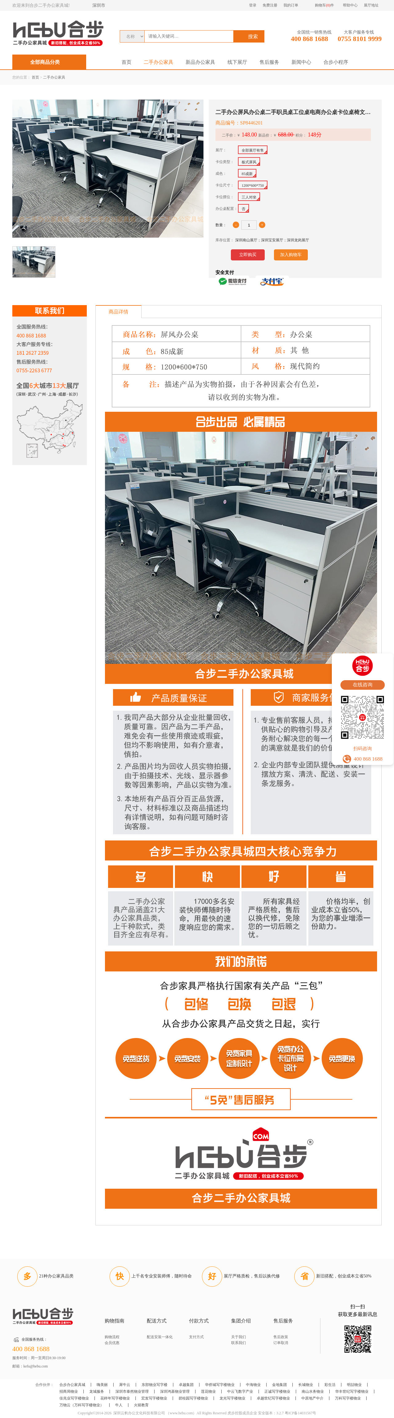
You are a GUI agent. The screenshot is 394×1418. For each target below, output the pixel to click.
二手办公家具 (158, 62)
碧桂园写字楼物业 (193, 1398)
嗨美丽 (102, 1385)
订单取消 (280, 1343)
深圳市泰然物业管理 (132, 1391)
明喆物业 (354, 1385)
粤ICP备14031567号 (300, 1413)
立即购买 (247, 254)
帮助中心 (350, 5)
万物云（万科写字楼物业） (81, 1405)
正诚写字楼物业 (277, 1391)
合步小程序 (336, 62)
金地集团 (279, 1385)
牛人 (119, 1405)
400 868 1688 (309, 39)
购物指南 (114, 1320)
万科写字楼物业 (348, 1398)
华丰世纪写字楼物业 (351, 1391)
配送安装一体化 (160, 1337)
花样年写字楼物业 (115, 1398)
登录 (252, 5)
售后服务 (269, 62)
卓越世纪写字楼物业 (273, 1398)
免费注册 (270, 5)
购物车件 (324, 5)
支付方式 (196, 1337)
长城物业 (305, 1385)
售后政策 (280, 1337)
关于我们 (238, 1337)
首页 (126, 62)
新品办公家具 (200, 62)
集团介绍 (241, 1320)
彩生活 (330, 1385)
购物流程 (112, 1337)
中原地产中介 (312, 1398)
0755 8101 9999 (360, 39)
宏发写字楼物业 (154, 1398)
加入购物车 (291, 254)
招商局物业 (68, 1391)
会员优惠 (112, 1343)
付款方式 (199, 1320)
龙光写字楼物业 (232, 1398)
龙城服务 (96, 1391)
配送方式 (157, 1320)
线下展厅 (237, 62)
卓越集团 (186, 1385)
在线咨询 (362, 684)
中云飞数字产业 (240, 1391)
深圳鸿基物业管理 (175, 1391)
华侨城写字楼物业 (220, 1385)
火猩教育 (141, 1405)
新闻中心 (301, 62)
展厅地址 (371, 5)
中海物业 (253, 1385)
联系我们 (238, 1343)
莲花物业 (208, 1391)
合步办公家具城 (72, 1385)
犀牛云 (124, 1385)
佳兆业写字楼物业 (74, 1398)
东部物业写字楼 (154, 1385)
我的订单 (290, 5)
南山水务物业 (313, 1391)
